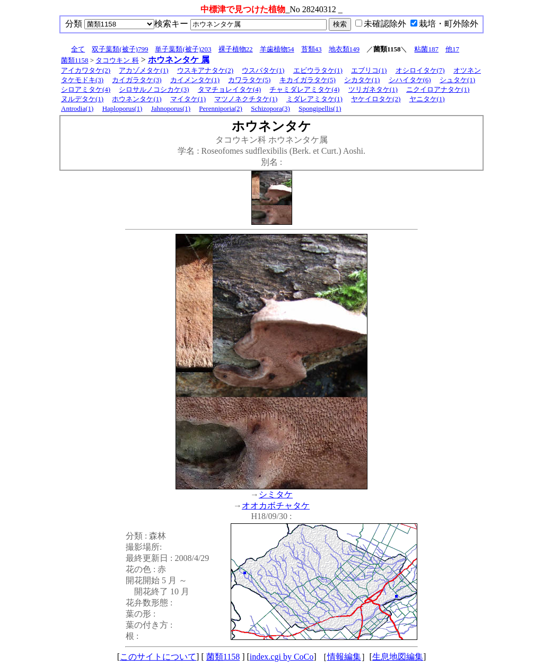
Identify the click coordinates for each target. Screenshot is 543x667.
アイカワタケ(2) (85, 70)
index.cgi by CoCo (281, 656)
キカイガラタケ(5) (307, 80)
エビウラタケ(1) (318, 70)
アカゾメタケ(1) (143, 70)
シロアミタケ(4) (85, 89)
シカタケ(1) (362, 80)
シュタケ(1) (457, 80)
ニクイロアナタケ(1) (437, 89)
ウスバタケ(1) (263, 70)
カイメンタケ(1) (195, 80)
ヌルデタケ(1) (82, 99)
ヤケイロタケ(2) (375, 99)
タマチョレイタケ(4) (229, 89)
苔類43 (311, 49)
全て (78, 49)
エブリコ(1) (369, 70)
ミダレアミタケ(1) (314, 99)
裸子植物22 (235, 49)
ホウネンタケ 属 (178, 59)
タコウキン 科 (116, 60)
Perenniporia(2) (220, 108)
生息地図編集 (397, 656)
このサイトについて (158, 656)
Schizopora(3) (270, 108)
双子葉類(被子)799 (120, 49)
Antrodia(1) (77, 108)
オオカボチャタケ (276, 505)
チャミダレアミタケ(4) (304, 89)
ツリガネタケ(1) (373, 89)
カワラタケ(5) (249, 80)
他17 (452, 49)
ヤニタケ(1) (427, 99)
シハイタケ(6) (410, 80)
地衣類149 (344, 49)
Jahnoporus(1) (170, 108)
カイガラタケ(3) (136, 80)
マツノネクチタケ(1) (245, 99)
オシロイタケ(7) (420, 70)
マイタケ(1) (188, 99)
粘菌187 (426, 49)
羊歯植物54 (277, 49)
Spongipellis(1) (320, 108)
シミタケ (276, 494)
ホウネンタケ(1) (136, 99)
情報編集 (344, 656)
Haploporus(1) (122, 108)
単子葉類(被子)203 (183, 49)
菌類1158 (75, 60)
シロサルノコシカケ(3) (154, 89)
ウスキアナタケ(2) (205, 70)
